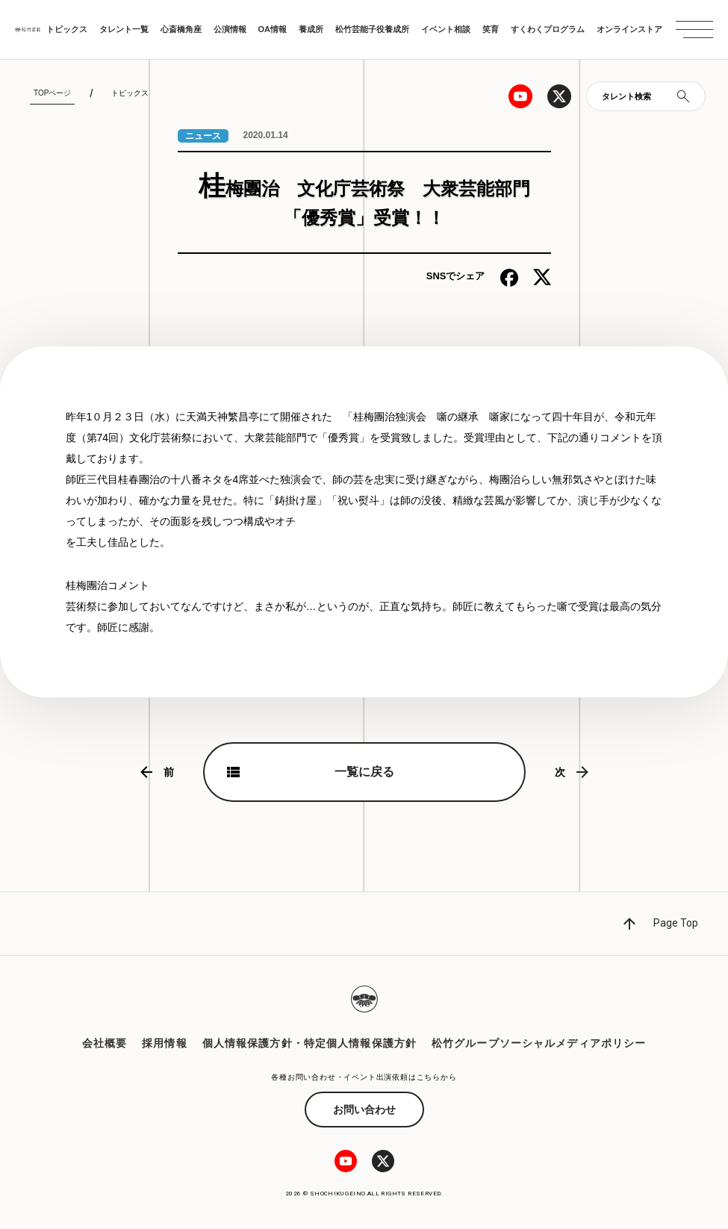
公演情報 (230, 29)
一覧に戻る (364, 771)
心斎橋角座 (181, 29)
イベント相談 (445, 29)
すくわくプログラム (548, 29)
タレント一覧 (124, 29)
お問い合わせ (364, 1110)
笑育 (490, 29)
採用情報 (164, 1043)
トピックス (66, 29)
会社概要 (104, 1043)
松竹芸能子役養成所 (372, 29)
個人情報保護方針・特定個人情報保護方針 (309, 1043)
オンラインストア (629, 29)
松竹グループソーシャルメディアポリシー (539, 1043)
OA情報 (272, 29)
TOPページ (52, 93)
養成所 (311, 29)
